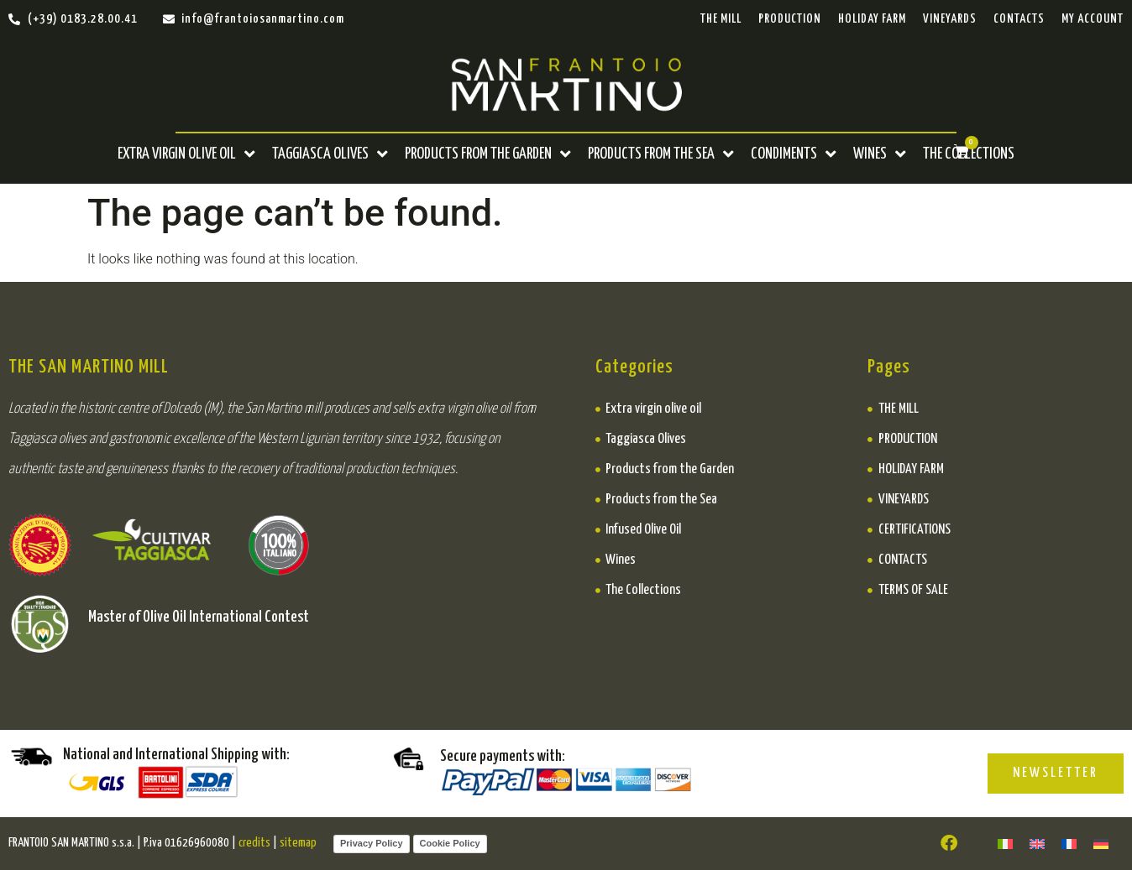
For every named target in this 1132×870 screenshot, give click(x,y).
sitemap (298, 842)
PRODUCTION (789, 19)
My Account (1092, 19)
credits (254, 842)
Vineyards (950, 19)
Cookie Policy (450, 843)
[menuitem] (1005, 843)
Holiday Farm (872, 19)
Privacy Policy (371, 843)
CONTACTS (1019, 19)
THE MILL (721, 19)
